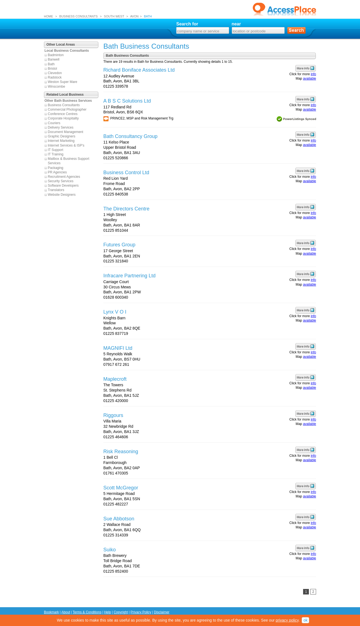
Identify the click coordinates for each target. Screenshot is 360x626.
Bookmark (51, 612)
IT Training (55, 154)
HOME (48, 16)
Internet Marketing (61, 141)
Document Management (65, 132)
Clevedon (55, 73)
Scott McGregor (120, 488)
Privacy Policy (141, 612)
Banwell (53, 59)
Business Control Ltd (126, 172)
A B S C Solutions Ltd (127, 101)
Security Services (60, 181)
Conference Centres (62, 114)
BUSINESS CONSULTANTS (78, 16)
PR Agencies (57, 172)
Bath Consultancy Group (130, 136)
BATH (148, 16)
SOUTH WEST (114, 16)
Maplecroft (115, 379)
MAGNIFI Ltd (117, 348)
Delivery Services (60, 127)
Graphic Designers (61, 136)
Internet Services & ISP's (66, 145)
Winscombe (56, 86)
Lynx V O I (114, 312)
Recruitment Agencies (64, 177)
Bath (51, 64)
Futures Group (119, 244)
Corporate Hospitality (63, 118)
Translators (56, 190)
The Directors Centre (126, 209)
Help (107, 612)
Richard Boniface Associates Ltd (139, 70)
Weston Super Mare (62, 82)
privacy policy (287, 620)
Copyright (121, 612)
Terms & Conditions (87, 612)
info (313, 74)
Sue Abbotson (118, 518)
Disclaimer (161, 612)
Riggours (113, 415)
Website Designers (62, 195)
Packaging (55, 168)
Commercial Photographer (67, 109)
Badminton (56, 55)
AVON (134, 16)
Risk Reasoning (120, 451)
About (65, 612)
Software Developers (63, 185)
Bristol (52, 69)
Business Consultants (64, 105)
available (309, 78)
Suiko (109, 549)
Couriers (54, 123)
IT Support (55, 150)
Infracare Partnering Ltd (129, 275)
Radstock (55, 77)
